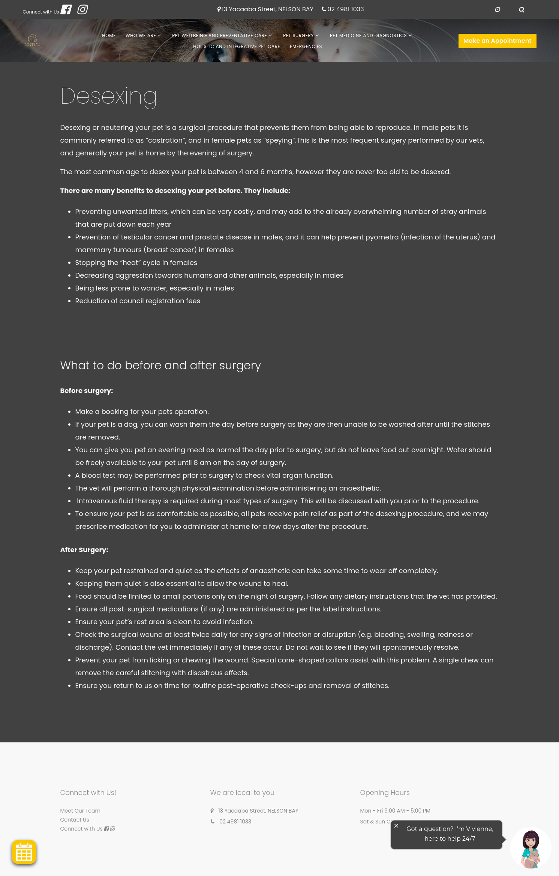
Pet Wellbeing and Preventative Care (219, 35)
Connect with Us (41, 12)
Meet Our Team (80, 810)
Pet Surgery (298, 35)
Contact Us (74, 819)
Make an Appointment (497, 40)
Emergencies (306, 46)
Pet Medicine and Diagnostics (368, 35)
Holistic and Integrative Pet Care (236, 46)
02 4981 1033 (345, 10)
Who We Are (141, 35)
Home (109, 35)
